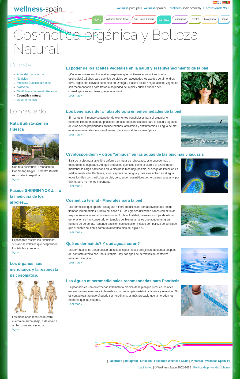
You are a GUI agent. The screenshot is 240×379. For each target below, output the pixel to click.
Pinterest (197, 361)
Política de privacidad (206, 367)
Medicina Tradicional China (34, 83)
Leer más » (75, 95)
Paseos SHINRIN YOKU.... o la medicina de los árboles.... (35, 196)
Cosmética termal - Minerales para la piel (104, 200)
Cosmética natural (29, 95)
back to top (145, 367)
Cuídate (20, 65)
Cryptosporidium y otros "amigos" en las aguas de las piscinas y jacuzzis (135, 154)
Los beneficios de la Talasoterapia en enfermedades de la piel (123, 111)
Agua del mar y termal (30, 74)
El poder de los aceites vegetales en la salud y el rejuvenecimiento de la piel (137, 68)
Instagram (131, 361)
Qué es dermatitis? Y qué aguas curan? (103, 243)
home (226, 367)
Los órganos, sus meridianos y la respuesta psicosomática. (34, 269)
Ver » (15, 179)
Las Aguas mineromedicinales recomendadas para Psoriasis (122, 281)
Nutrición (22, 78)
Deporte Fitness (27, 99)
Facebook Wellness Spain (171, 361)
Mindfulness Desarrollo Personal (37, 91)
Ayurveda (23, 87)
